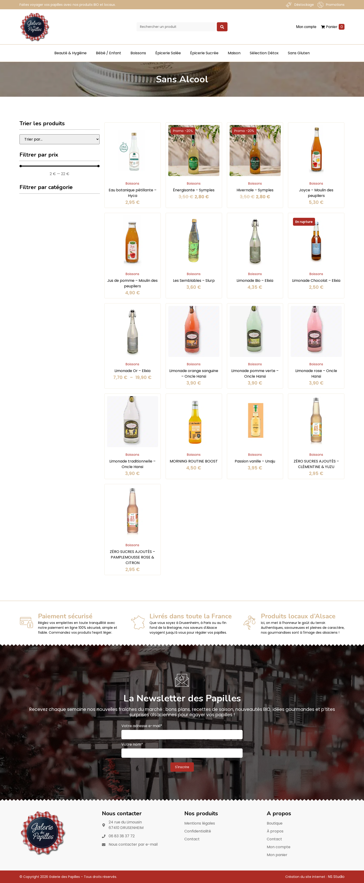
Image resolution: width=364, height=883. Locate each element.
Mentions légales (199, 823)
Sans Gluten (299, 53)
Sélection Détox (264, 53)
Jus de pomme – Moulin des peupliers (132, 283)
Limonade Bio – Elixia (255, 280)
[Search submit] (222, 26)
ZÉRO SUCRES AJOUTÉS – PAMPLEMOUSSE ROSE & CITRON (132, 557)
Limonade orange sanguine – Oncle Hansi (193, 373)
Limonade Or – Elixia (132, 370)
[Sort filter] (60, 139)
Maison (234, 53)
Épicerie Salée (168, 53)
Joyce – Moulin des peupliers (316, 192)
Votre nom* (132, 744)
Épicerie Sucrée (204, 53)
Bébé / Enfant (108, 53)
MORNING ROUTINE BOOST (194, 461)
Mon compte (278, 847)
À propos (275, 831)
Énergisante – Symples (193, 190)
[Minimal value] (60, 166)
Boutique (275, 823)
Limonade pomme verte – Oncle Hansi (255, 373)
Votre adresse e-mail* (141, 726)
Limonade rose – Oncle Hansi (316, 373)
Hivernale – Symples (255, 190)
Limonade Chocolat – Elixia (316, 280)
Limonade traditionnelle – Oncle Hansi (132, 464)
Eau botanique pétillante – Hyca (132, 192)
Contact (192, 839)
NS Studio (336, 876)
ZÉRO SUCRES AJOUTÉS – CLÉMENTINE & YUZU (316, 464)
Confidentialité (197, 831)
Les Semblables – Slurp (194, 280)
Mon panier (277, 854)
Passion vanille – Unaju (255, 461)
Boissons (138, 53)
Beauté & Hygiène (70, 53)
